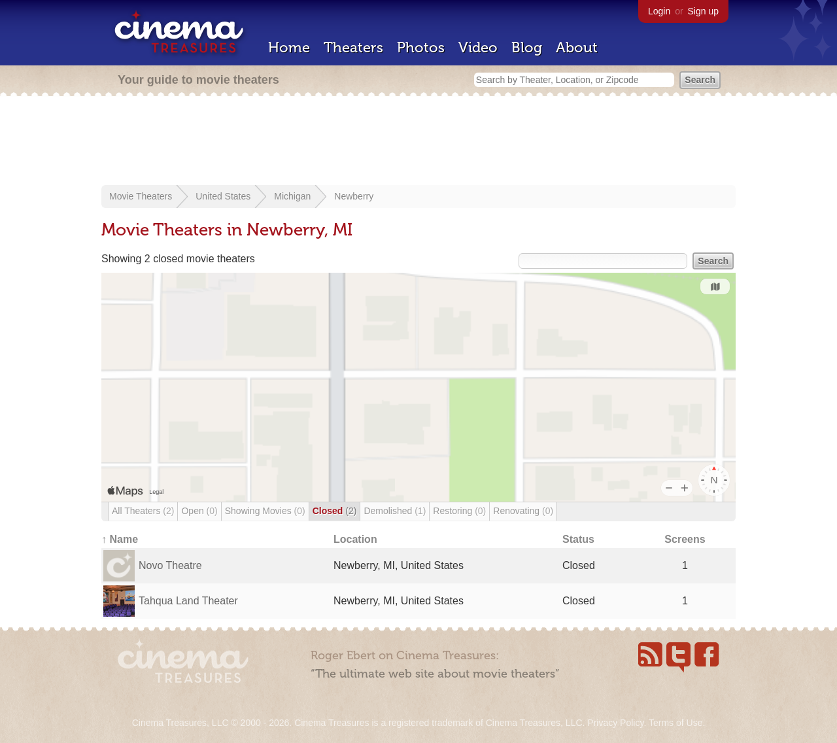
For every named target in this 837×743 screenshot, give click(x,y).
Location (355, 539)
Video (478, 47)
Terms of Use (675, 722)
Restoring (459, 511)
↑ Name (119, 539)
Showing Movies (265, 511)
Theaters (353, 47)
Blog (526, 47)
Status (578, 539)
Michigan (292, 196)
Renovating (523, 511)
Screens (684, 539)
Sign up (703, 11)
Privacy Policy (615, 722)
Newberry (353, 196)
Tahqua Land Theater (188, 600)
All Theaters (143, 511)
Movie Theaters (140, 196)
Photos (421, 47)
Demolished (395, 511)
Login (659, 11)
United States (223, 196)
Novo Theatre (170, 565)
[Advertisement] (418, 141)
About (577, 47)
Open (199, 511)
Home (289, 47)
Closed (335, 511)
